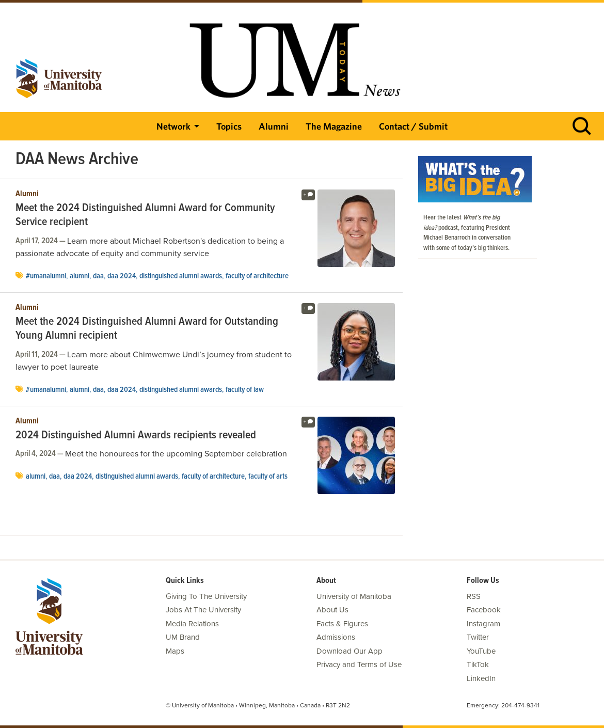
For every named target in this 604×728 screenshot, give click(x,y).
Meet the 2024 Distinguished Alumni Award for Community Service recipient (145, 215)
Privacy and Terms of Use (359, 664)
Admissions (335, 637)
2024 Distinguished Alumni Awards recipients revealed (135, 436)
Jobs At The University (203, 609)
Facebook (484, 609)
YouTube (481, 651)
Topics (229, 126)
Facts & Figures (342, 623)
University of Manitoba (353, 596)
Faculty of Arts (268, 476)
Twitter (478, 637)
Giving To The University (206, 596)
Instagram (483, 623)
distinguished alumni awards (180, 276)
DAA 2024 (121, 276)
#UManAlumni (46, 276)
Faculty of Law (245, 390)
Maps (175, 651)
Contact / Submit (413, 126)
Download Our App (349, 651)
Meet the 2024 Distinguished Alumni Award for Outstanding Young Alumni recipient (146, 329)
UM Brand (183, 637)
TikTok (478, 664)
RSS (474, 596)
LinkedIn (481, 678)
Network (173, 126)
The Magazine (334, 126)
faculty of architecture (257, 276)
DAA (98, 276)
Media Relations (192, 623)
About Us (332, 609)
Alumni (274, 126)
